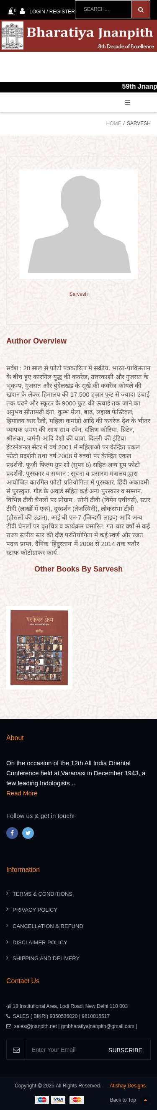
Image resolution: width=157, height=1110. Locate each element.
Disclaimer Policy (40, 942)
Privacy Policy (35, 910)
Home (113, 123)
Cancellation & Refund (48, 926)
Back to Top (130, 1100)
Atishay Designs (128, 1086)
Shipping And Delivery (46, 958)
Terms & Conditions (42, 894)
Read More (21, 793)
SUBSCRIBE (125, 1050)
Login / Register (47, 11)
